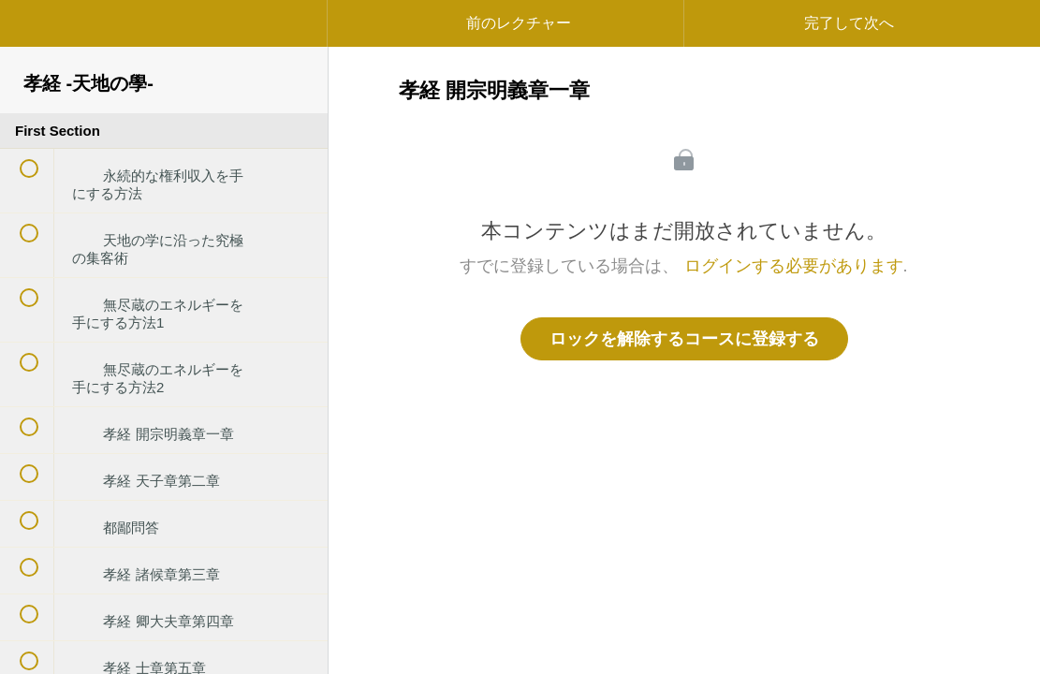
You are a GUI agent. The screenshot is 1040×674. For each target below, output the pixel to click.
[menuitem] (164, 42)
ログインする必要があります (793, 265)
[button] (33, 33)
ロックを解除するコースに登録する (684, 339)
